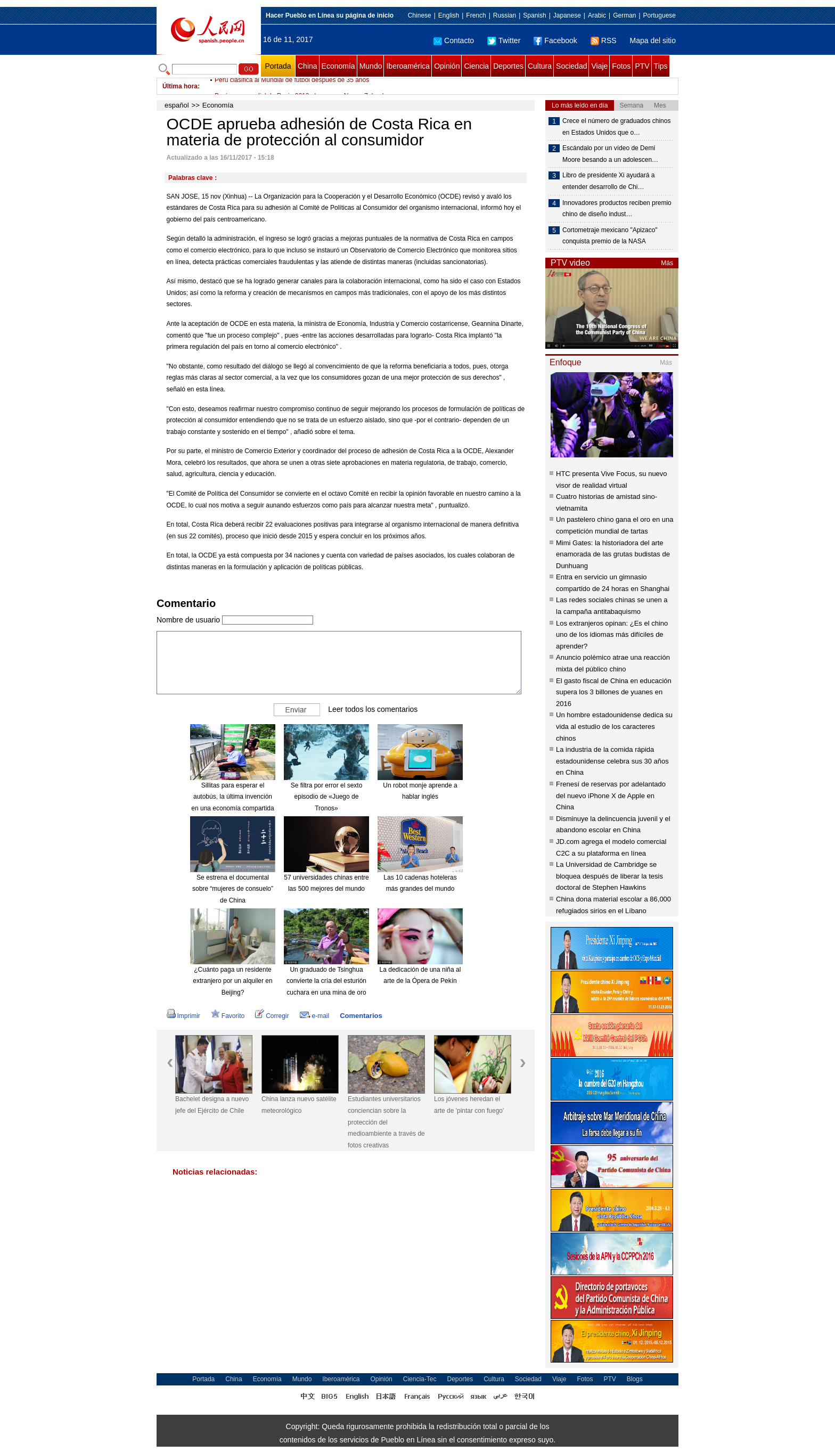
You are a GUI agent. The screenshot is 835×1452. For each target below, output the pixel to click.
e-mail (315, 1016)
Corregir (272, 1016)
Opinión (447, 66)
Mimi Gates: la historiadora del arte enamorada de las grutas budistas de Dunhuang (613, 554)
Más (667, 263)
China (307, 66)
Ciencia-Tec (420, 1379)
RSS (604, 40)
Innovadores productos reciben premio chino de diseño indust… (617, 208)
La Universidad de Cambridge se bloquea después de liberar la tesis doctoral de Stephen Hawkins (609, 875)
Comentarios (361, 1016)
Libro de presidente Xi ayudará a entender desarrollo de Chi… (608, 181)
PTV (642, 66)
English (448, 15)
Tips (661, 66)
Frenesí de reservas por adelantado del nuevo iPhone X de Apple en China (611, 795)
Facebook (555, 40)
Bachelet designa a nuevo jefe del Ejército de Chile (212, 1104)
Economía (338, 66)
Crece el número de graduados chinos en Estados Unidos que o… (616, 126)
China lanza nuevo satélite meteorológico (299, 1104)
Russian (504, 15)
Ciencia (476, 66)
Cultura (540, 66)
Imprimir (183, 1016)
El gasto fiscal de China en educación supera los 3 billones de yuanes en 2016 (614, 692)
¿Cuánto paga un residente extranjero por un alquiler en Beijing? (232, 981)
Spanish (534, 15)
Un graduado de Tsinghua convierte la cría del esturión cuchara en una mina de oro (326, 981)
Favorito (227, 1016)
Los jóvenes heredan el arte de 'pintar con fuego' (469, 1104)
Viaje (599, 66)
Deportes (508, 66)
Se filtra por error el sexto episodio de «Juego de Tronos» (327, 797)
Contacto (453, 40)
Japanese (567, 15)
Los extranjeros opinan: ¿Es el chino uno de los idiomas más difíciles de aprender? (612, 634)
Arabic (597, 15)
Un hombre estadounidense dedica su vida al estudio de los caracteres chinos (614, 726)
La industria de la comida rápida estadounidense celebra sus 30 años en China (612, 760)
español (177, 105)
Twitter (503, 40)
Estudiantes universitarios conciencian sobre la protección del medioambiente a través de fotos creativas (386, 1122)
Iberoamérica (408, 66)
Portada (278, 66)
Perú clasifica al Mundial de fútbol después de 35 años (292, 86)
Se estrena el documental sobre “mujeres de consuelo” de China (232, 889)
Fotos (621, 66)
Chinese (419, 15)
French (476, 15)
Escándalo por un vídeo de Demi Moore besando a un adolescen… (610, 153)
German (624, 15)
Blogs (635, 1379)
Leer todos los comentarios (373, 709)
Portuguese (659, 15)
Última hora (180, 86)
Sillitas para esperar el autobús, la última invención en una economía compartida (232, 797)
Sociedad (571, 66)
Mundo (370, 66)
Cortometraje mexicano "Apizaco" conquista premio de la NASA (610, 235)
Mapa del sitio (653, 40)
